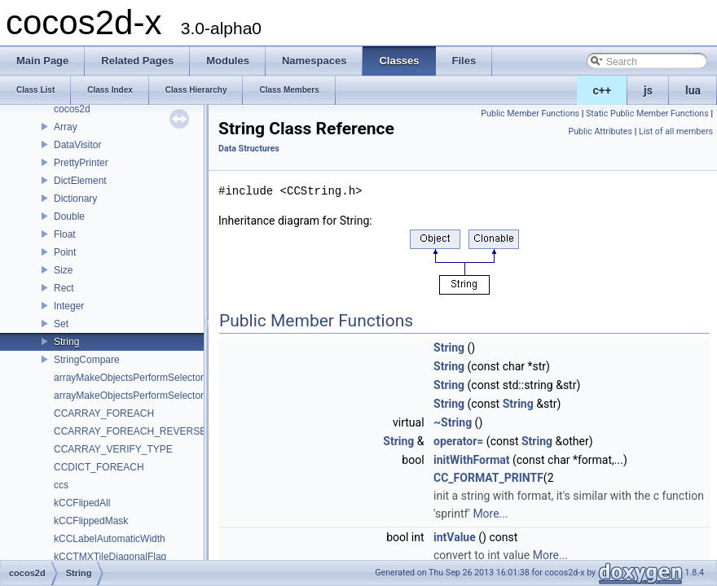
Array (65, 127)
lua (693, 90)
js (648, 90)
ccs (61, 485)
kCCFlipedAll (82, 503)
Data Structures (248, 148)
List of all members (676, 131)
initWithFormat (471, 459)
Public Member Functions (530, 113)
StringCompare (87, 359)
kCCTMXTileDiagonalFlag (110, 556)
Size (63, 270)
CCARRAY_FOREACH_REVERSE (130, 431)
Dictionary (75, 198)
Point (65, 252)
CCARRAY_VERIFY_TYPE (113, 449)
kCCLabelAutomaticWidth (109, 538)
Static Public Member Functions (647, 113)
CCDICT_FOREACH (99, 467)
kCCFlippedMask (91, 521)
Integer (69, 306)
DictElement (80, 180)
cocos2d (72, 109)
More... (490, 513)
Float (65, 234)
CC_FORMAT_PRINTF (488, 477)
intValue (454, 537)
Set (61, 324)
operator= (458, 441)
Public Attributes (600, 131)
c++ (602, 90)
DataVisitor (77, 145)
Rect (64, 288)
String (66, 342)
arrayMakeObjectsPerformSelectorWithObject (153, 395)
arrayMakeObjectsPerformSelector (129, 377)
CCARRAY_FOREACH (104, 413)
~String (452, 422)
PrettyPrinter (81, 162)
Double (69, 216)
